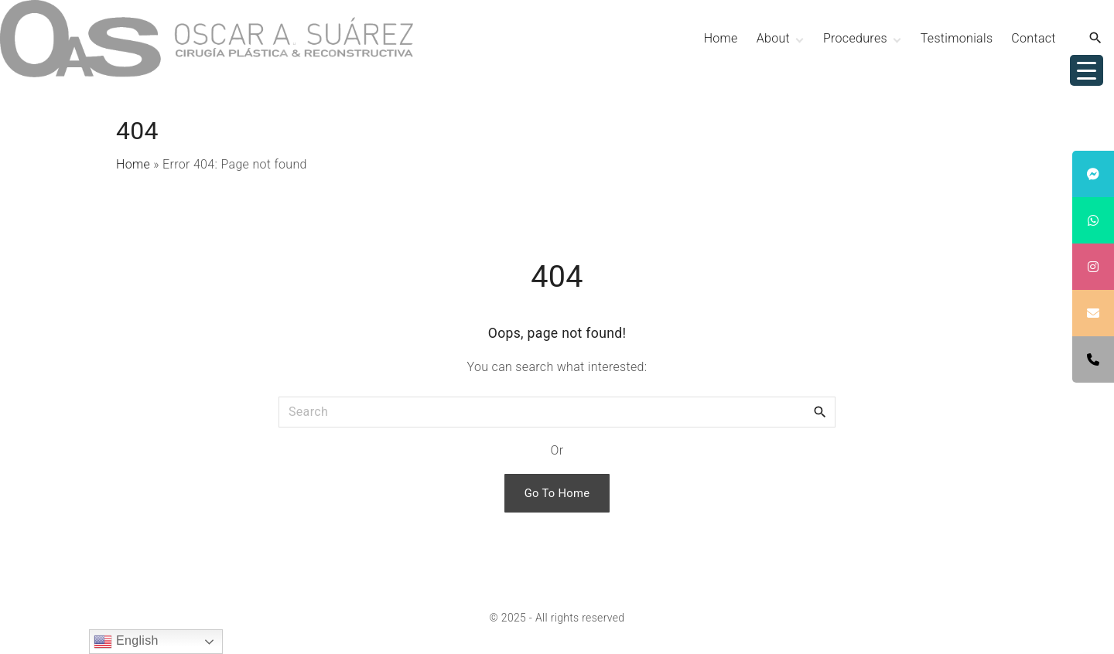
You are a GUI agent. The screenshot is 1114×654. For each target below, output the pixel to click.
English (126, 641)
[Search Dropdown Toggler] (1096, 38)
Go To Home (557, 493)
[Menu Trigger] (1086, 70)
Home (133, 164)
